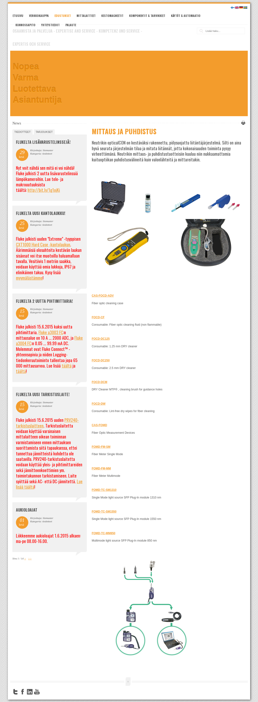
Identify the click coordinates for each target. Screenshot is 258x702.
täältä (67, 366)
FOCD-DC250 (101, 360)
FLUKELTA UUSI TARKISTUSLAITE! (42, 394)
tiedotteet (22, 131)
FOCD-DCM (99, 382)
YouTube (37, 692)
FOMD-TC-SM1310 (104, 490)
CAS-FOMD (99, 425)
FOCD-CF (98, 317)
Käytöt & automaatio (185, 16)
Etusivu (18, 16)
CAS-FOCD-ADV (103, 295)
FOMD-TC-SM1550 (104, 511)
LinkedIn (30, 692)
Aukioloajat (26, 510)
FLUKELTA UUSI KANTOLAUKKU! (40, 213)
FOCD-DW (99, 403)
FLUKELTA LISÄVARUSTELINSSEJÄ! (43, 142)
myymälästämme (29, 278)
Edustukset (62, 16)
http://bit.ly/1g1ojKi (44, 190)
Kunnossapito (25, 25)
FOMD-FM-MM (101, 468)
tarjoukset (44, 131)
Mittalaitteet (86, 16)
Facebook (22, 692)
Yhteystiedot (50, 25)
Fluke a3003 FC (51, 332)
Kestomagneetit (112, 16)
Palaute (70, 25)
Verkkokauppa (39, 16)
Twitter (15, 692)
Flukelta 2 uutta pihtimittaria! (44, 301)
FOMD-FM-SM (101, 446)
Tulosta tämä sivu (242, 123)
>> (30, 558)
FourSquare (44, 692)
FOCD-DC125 (101, 338)
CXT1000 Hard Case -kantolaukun (43, 244)
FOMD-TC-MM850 (103, 533)
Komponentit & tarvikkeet (147, 16)
